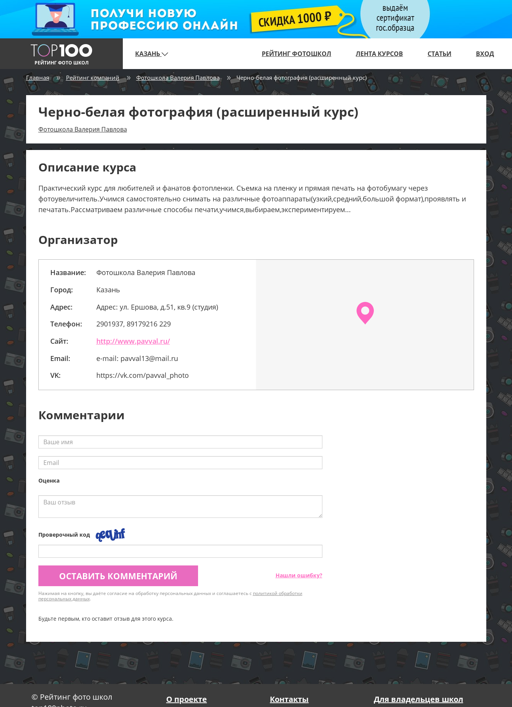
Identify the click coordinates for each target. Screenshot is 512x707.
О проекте (186, 699)
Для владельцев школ (418, 699)
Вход (485, 53)
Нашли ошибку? (299, 575)
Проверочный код (64, 534)
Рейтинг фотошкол (296, 53)
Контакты (289, 699)
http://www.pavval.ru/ (133, 341)
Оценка (48, 480)
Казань (151, 53)
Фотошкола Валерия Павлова (178, 77)
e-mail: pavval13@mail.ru (137, 358)
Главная (37, 77)
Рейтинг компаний (92, 77)
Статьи (439, 53)
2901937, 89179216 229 (133, 323)
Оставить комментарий (118, 576)
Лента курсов (379, 53)
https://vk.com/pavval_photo (142, 375)
